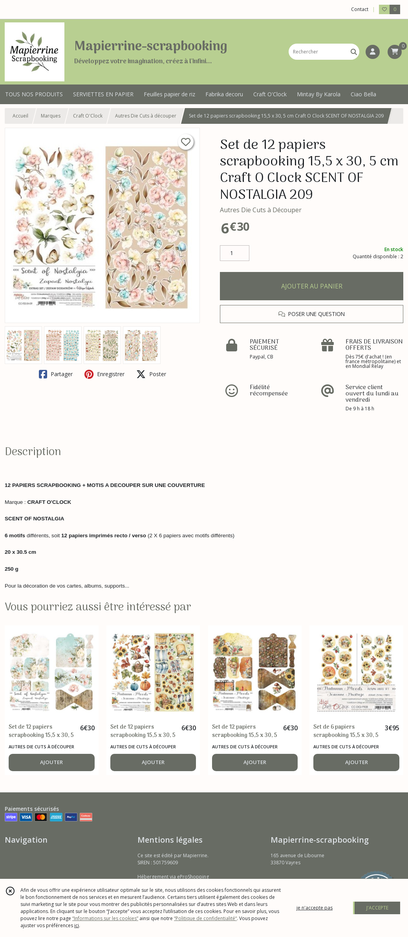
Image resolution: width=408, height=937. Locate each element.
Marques (50, 115)
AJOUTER (51, 762)
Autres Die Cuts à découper (145, 115)
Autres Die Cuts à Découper (261, 210)
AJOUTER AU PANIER (311, 286)
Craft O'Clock (87, 115)
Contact (359, 9)
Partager (56, 374)
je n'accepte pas (314, 907)
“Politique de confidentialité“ (205, 918)
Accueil (20, 115)
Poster (151, 374)
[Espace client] (372, 52)
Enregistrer (104, 374)
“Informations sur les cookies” (105, 918)
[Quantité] (234, 253)
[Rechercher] (354, 51)
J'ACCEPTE (377, 907)
